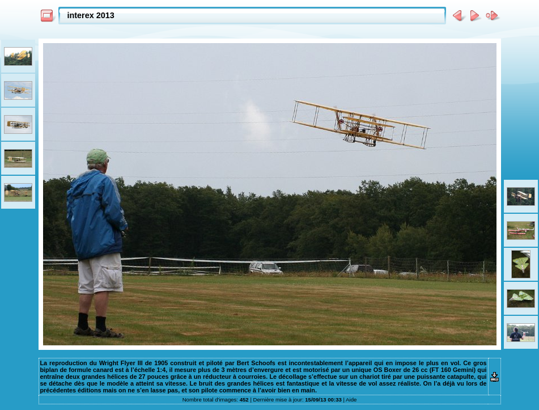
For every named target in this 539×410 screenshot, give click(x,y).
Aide (351, 399)
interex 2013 (90, 15)
